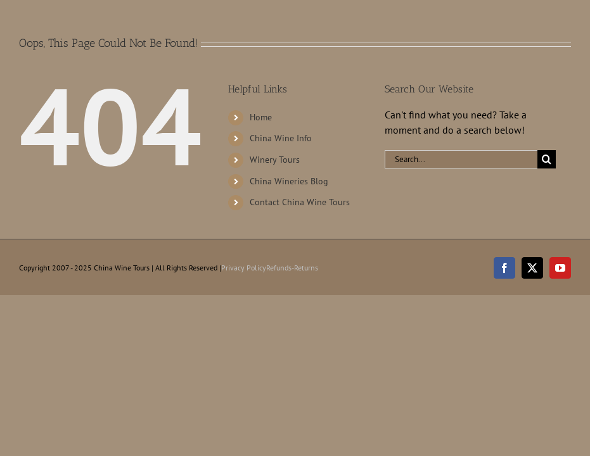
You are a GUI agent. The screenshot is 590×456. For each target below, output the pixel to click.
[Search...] (461, 159)
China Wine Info (281, 138)
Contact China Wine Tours (300, 202)
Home (261, 117)
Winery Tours (275, 159)
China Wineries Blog (289, 181)
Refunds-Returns (292, 267)
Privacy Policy (243, 267)
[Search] (546, 159)
